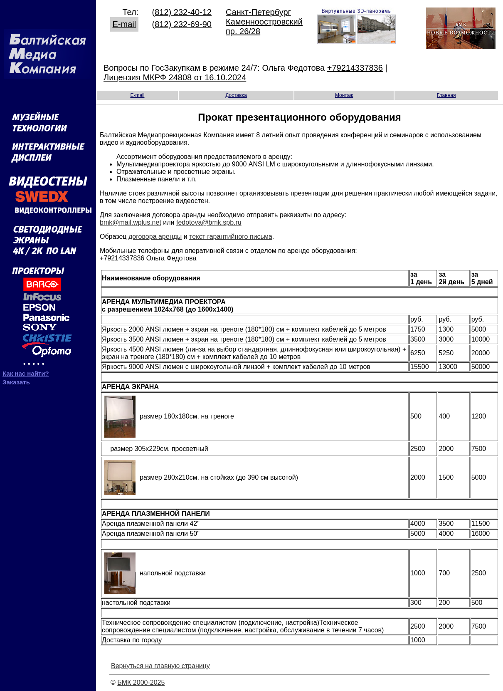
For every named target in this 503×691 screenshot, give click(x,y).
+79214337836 (355, 67)
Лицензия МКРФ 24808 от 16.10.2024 (175, 77)
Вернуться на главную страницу (160, 665)
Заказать (16, 382)
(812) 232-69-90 (182, 24)
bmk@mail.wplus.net (130, 222)
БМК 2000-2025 (141, 682)
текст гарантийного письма (230, 236)
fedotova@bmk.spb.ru (209, 222)
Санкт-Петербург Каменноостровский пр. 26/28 (264, 21)
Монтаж (344, 95)
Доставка (236, 95)
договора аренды (155, 236)
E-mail (124, 24)
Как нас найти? (25, 373)
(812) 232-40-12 (182, 12)
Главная (446, 95)
